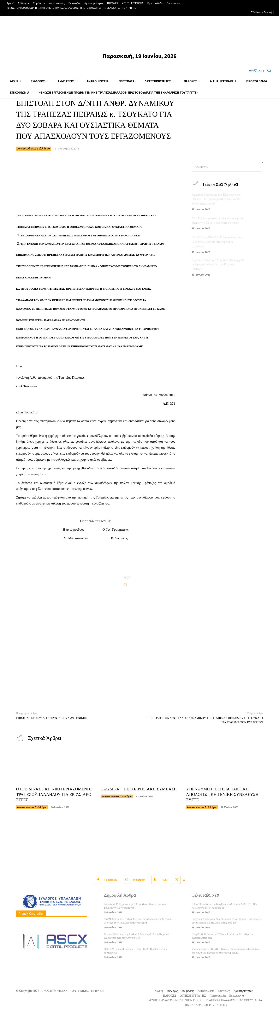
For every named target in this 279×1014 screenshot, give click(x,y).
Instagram (139, 880)
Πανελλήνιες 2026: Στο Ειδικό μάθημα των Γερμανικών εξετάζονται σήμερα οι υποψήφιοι (217, 241)
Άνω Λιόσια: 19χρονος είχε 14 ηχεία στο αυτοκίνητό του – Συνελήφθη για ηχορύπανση (136, 906)
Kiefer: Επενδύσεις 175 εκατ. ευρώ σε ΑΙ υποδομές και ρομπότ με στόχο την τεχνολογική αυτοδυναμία (138, 921)
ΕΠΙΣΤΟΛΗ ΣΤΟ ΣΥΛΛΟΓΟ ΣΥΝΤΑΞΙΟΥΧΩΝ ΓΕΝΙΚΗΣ (51, 718)
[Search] (258, 166)
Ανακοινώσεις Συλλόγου (33, 149)
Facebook (110, 880)
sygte (127, 577)
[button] (261, 70)
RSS (164, 880)
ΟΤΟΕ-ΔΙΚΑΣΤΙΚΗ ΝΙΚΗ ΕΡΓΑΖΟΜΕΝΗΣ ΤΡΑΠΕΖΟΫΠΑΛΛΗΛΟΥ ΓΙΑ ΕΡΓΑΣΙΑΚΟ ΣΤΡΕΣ (54, 794)
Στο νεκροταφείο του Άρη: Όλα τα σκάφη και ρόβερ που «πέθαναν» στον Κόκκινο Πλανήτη (218, 263)
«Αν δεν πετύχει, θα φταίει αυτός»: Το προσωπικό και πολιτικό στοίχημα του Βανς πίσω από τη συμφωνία (226, 951)
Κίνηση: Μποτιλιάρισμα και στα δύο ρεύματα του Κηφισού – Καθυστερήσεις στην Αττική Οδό (137, 936)
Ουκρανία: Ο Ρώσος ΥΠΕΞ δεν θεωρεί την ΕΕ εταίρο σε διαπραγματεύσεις (222, 936)
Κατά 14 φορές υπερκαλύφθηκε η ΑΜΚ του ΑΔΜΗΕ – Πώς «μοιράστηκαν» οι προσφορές (225, 906)
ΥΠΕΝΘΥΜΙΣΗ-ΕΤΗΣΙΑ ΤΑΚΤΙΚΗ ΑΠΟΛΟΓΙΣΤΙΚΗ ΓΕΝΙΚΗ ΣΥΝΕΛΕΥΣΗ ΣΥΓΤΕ (222, 794)
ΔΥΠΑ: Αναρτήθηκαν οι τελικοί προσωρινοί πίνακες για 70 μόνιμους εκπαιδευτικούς (217, 220)
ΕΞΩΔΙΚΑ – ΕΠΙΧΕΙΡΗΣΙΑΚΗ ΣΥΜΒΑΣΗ (139, 789)
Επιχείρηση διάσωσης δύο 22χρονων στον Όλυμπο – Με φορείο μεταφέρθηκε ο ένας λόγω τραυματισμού (216, 199)
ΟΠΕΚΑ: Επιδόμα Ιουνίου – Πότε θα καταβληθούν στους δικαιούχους (135, 951)
